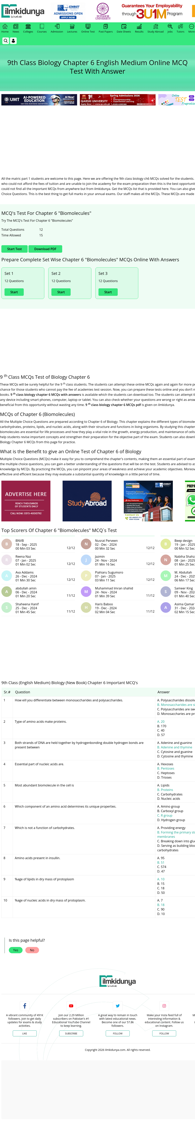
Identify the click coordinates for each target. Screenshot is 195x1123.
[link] (68, 11)
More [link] (191, 28)
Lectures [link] (72, 28)
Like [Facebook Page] (24, 1033)
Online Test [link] (88, 28)
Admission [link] (57, 28)
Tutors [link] (180, 28)
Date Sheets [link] (124, 28)
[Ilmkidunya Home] (23, 11)
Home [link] (5, 28)
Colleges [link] (28, 28)
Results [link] (139, 28)
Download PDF (45, 249)
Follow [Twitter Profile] (117, 1033)
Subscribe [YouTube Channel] (71, 1033)
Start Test (14, 249)
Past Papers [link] (106, 28)
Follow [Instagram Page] (164, 1033)
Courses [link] (42, 28)
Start (14, 292)
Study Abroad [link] (156, 28)
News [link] (16, 28)
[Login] (13, 40)
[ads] (25, 501)
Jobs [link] (170, 28)
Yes (15, 950)
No (32, 950)
